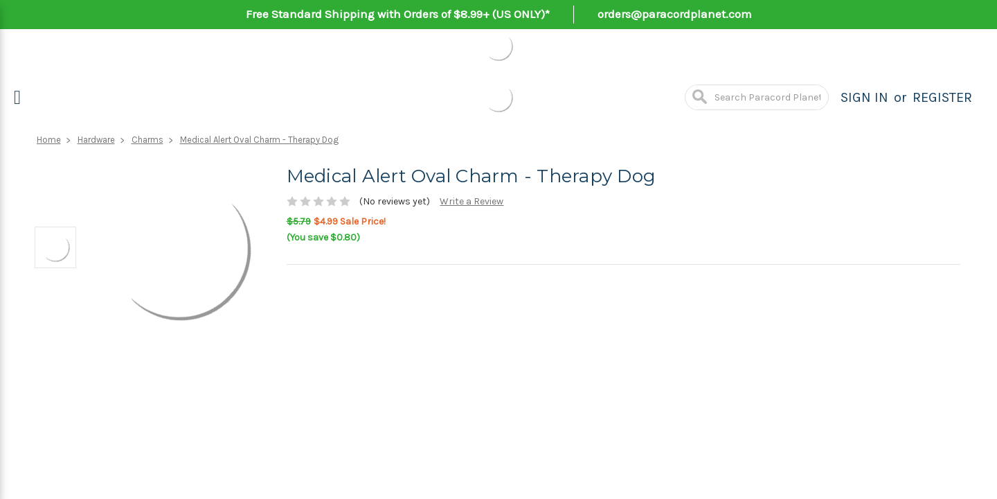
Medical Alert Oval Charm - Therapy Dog (259, 139)
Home (49, 139)
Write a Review (471, 201)
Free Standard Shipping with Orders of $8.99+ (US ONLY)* (398, 14)
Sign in (864, 97)
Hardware (96, 139)
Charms (147, 139)
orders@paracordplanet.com (675, 14)
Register (942, 97)
